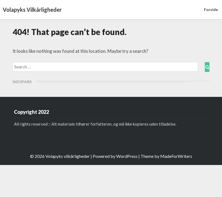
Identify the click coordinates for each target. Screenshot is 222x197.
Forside (211, 9)
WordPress (127, 156)
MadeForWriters (176, 156)
